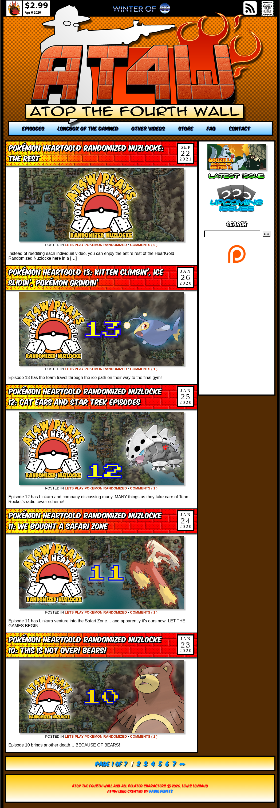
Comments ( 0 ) (143, 245)
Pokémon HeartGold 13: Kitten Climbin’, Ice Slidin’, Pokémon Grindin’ (86, 276)
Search (237, 223)
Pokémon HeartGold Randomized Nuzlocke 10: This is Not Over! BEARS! (85, 644)
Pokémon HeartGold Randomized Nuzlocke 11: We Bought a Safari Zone (85, 520)
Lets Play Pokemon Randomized (96, 245)
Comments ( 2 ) (143, 736)
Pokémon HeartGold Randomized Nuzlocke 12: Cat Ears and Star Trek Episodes (85, 396)
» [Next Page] (182, 763)
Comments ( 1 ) (143, 369)
